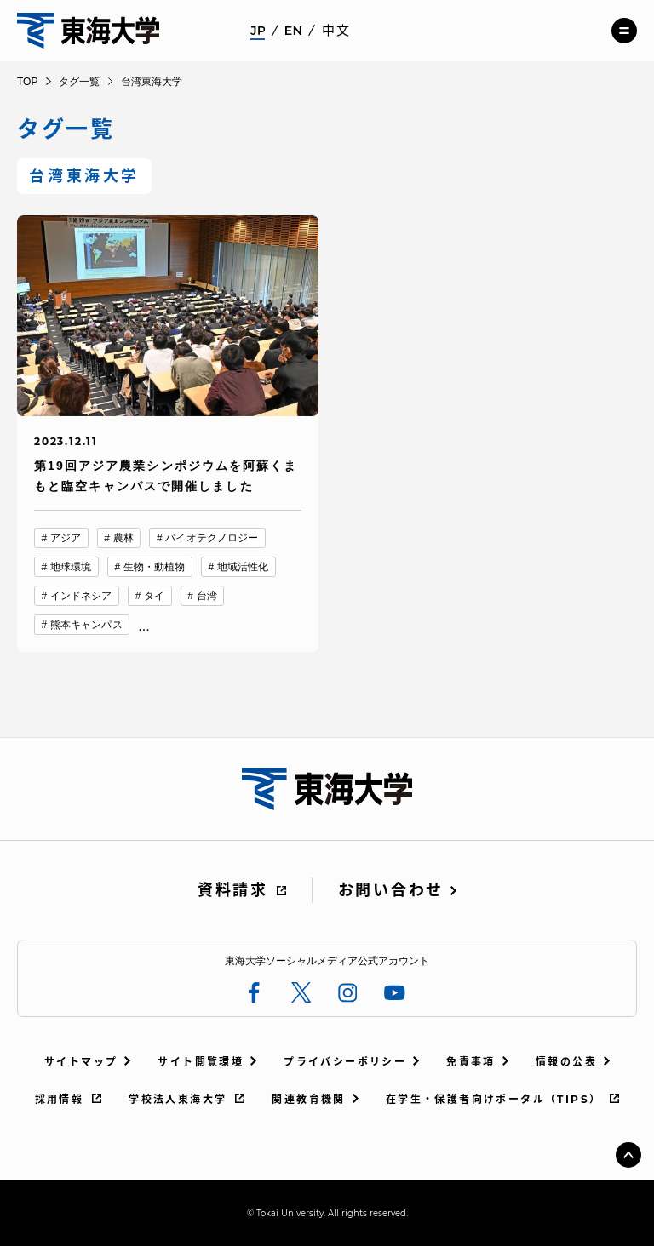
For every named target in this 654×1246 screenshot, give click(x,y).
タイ (154, 596)
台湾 (207, 596)
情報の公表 (566, 1061)
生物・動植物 (154, 567)
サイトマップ (81, 1061)
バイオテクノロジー (211, 538)
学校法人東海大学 (178, 1099)
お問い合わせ (391, 890)
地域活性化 (243, 567)
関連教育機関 (308, 1099)
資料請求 (233, 890)
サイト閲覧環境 (201, 1061)
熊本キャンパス (86, 625)
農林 (123, 538)
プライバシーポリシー (345, 1061)
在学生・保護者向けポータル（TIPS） (494, 1099)
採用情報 (59, 1099)
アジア (65, 538)
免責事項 (471, 1061)
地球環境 (70, 567)
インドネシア (81, 596)
